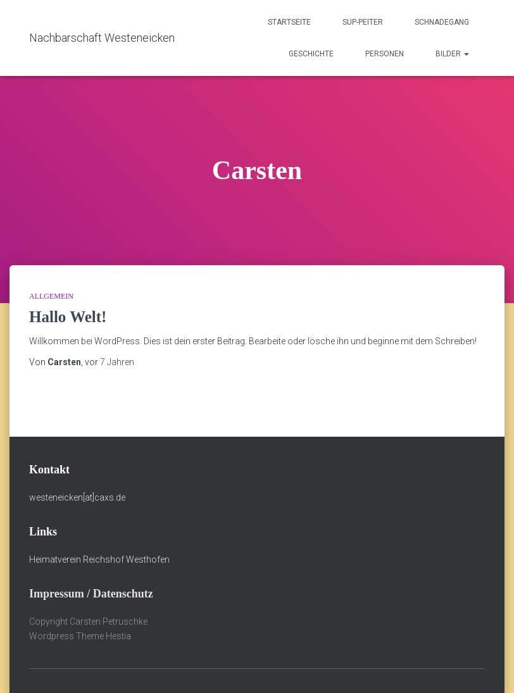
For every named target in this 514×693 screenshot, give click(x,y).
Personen (384, 53)
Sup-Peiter (362, 22)
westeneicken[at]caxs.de (77, 497)
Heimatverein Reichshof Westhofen (99, 559)
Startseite (289, 22)
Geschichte (311, 53)
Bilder (452, 53)
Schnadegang (442, 22)
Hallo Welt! (67, 316)
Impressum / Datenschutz (91, 593)
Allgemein (51, 296)
